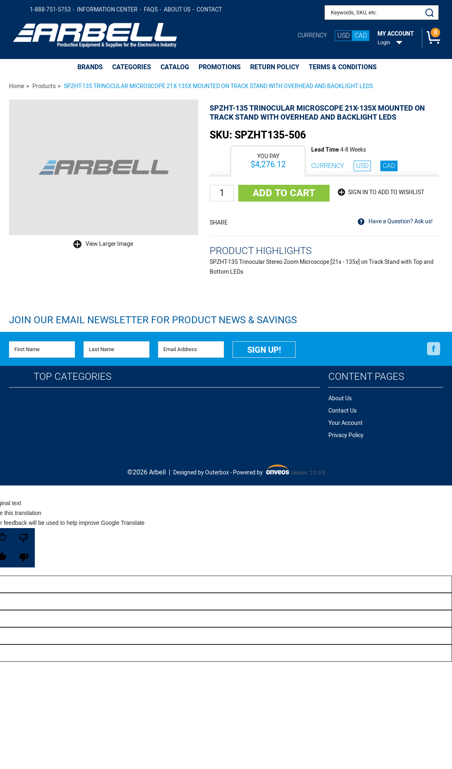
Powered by (261, 471)
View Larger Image (109, 244)
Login (383, 42)
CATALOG (174, 67)
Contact (209, 9)
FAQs (151, 9)
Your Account (345, 423)
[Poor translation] (24, 547)
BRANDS (90, 67)
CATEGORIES (131, 67)
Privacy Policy (346, 435)
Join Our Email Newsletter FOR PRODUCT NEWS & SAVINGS (153, 320)
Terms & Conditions (343, 67)
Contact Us (342, 410)
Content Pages (366, 377)
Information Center (107, 9)
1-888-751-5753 (50, 9)
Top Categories (72, 377)
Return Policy (274, 67)
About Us (177, 9)
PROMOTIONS (220, 67)
